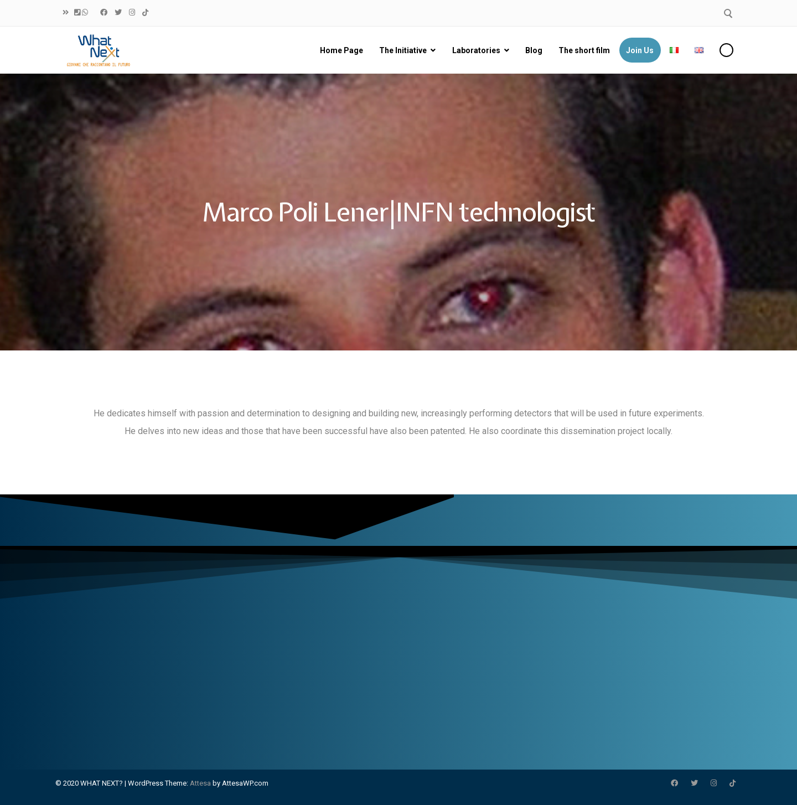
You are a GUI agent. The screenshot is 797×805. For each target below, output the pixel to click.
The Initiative (402, 50)
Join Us (639, 50)
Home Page (341, 50)
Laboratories (476, 50)
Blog (533, 50)
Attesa (200, 783)
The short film (583, 50)
